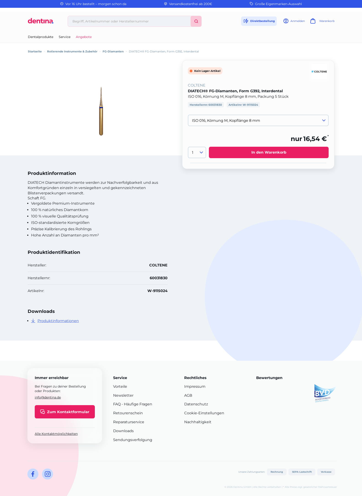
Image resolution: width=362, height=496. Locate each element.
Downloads (123, 431)
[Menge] (197, 152)
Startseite (35, 51)
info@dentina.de (48, 397)
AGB (188, 395)
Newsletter (123, 395)
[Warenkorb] (321, 22)
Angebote (84, 37)
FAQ (117, 404)
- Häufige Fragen (136, 404)
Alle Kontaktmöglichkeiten (56, 434)
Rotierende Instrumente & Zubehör (72, 51)
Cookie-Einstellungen (204, 413)
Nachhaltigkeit (197, 422)
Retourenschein (128, 413)
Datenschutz (196, 404)
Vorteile (120, 386)
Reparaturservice (128, 422)
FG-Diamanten (113, 51)
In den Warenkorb (268, 152)
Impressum (194, 386)
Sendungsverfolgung (132, 440)
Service (64, 37)
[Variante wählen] (258, 120)
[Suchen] (196, 21)
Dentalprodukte (40, 37)
